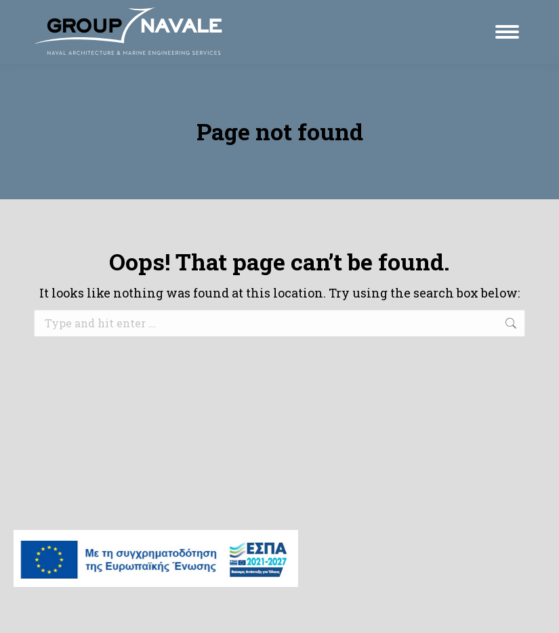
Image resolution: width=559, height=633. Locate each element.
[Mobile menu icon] (507, 32)
